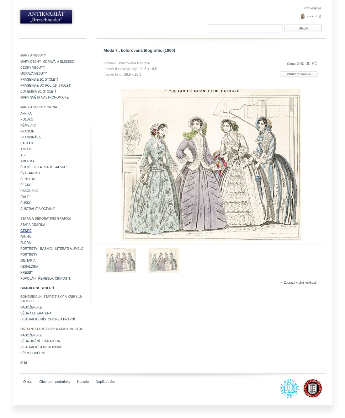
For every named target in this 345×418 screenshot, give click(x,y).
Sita (23, 363)
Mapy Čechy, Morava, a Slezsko (47, 61)
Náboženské (31, 307)
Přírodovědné (33, 353)
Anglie (26, 149)
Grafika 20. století (37, 288)
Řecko (26, 185)
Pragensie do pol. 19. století (46, 85)
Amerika (27, 161)
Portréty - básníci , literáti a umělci (52, 248)
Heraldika (29, 266)
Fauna (25, 236)
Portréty (28, 254)
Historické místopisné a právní (47, 319)
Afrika (26, 113)
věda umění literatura (40, 341)
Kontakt (83, 381)
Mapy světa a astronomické (44, 97)
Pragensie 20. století (39, 79)
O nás (27, 381)
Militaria (27, 260)
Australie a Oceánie (38, 209)
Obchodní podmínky (54, 381)
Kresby (26, 272)
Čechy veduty (32, 67)
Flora (25, 242)
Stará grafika (32, 225)
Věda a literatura (35, 313)
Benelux (27, 179)
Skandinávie (30, 137)
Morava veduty (33, 73)
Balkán (26, 143)
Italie (25, 197)
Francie (27, 131)
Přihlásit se (313, 8)
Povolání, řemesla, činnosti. (45, 278)
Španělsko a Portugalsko (43, 167)
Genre (26, 231)
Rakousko (29, 191)
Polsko (26, 119)
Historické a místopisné (41, 347)
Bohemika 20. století (38, 91)
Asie (24, 155)
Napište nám (105, 381)
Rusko (26, 203)
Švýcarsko (30, 173)
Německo (28, 125)
